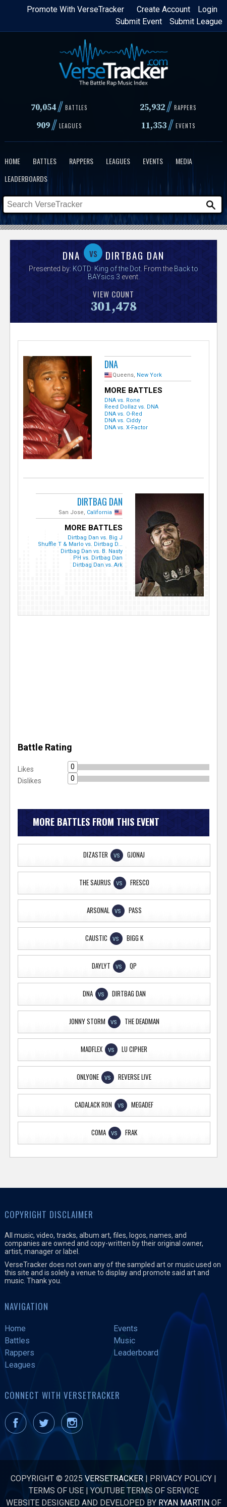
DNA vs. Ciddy (122, 420)
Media (184, 161)
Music (124, 1340)
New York (149, 375)
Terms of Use (56, 1490)
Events (153, 161)
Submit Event (139, 21)
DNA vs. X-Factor (126, 427)
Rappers (81, 161)
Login (207, 9)
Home (12, 161)
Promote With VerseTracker (75, 9)
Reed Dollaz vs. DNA (131, 407)
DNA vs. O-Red (123, 414)
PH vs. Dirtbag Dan (98, 558)
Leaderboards (26, 178)
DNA (111, 364)
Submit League (195, 21)
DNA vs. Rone (122, 400)
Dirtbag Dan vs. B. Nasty (92, 551)
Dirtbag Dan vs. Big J (95, 537)
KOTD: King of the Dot (107, 269)
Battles (44, 161)
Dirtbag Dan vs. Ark (98, 565)
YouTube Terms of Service (144, 1490)
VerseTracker (114, 1478)
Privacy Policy (181, 1478)
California (99, 512)
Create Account (163, 9)
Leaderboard (136, 1353)
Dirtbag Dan (100, 501)
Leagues (118, 161)
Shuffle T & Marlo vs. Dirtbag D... (80, 544)
